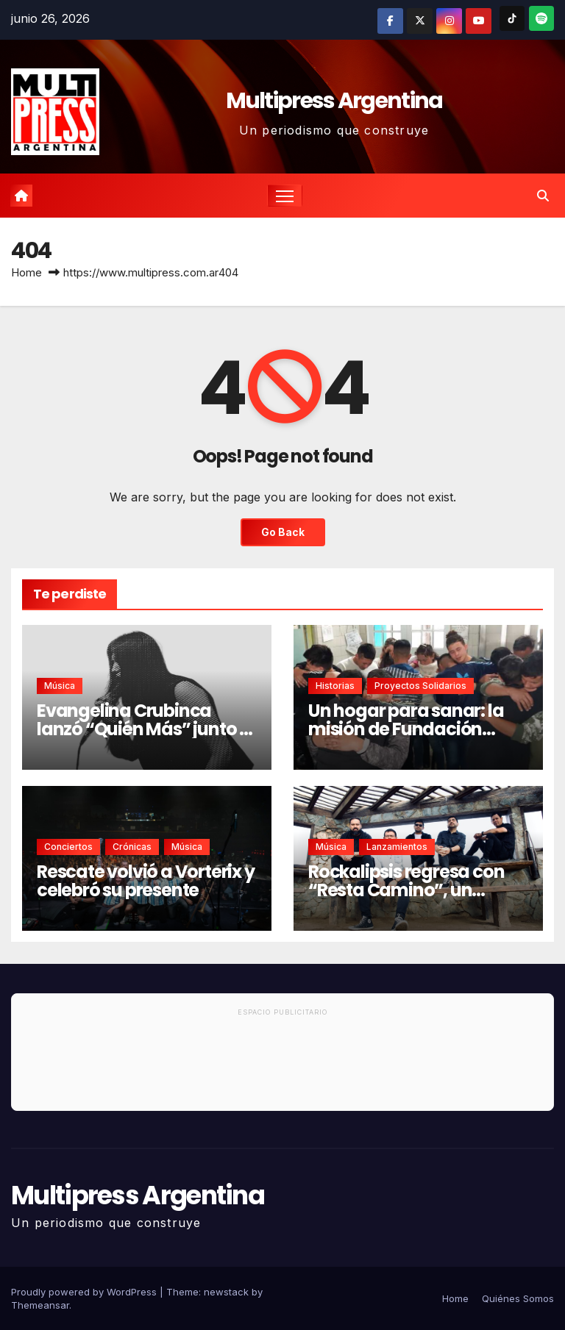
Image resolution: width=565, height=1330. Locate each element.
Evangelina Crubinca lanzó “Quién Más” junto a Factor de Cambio (144, 728)
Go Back (282, 532)
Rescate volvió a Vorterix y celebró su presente (146, 880)
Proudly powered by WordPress (85, 1292)
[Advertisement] (282, 1066)
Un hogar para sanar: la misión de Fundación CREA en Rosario (405, 728)
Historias (335, 685)
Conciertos (68, 846)
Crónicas (132, 846)
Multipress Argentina (334, 100)
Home (26, 272)
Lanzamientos (396, 846)
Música (59, 685)
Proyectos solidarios (420, 685)
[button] (543, 195)
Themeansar (40, 1305)
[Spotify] (541, 18)
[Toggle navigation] (285, 196)
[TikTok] (512, 18)
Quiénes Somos (518, 1298)
